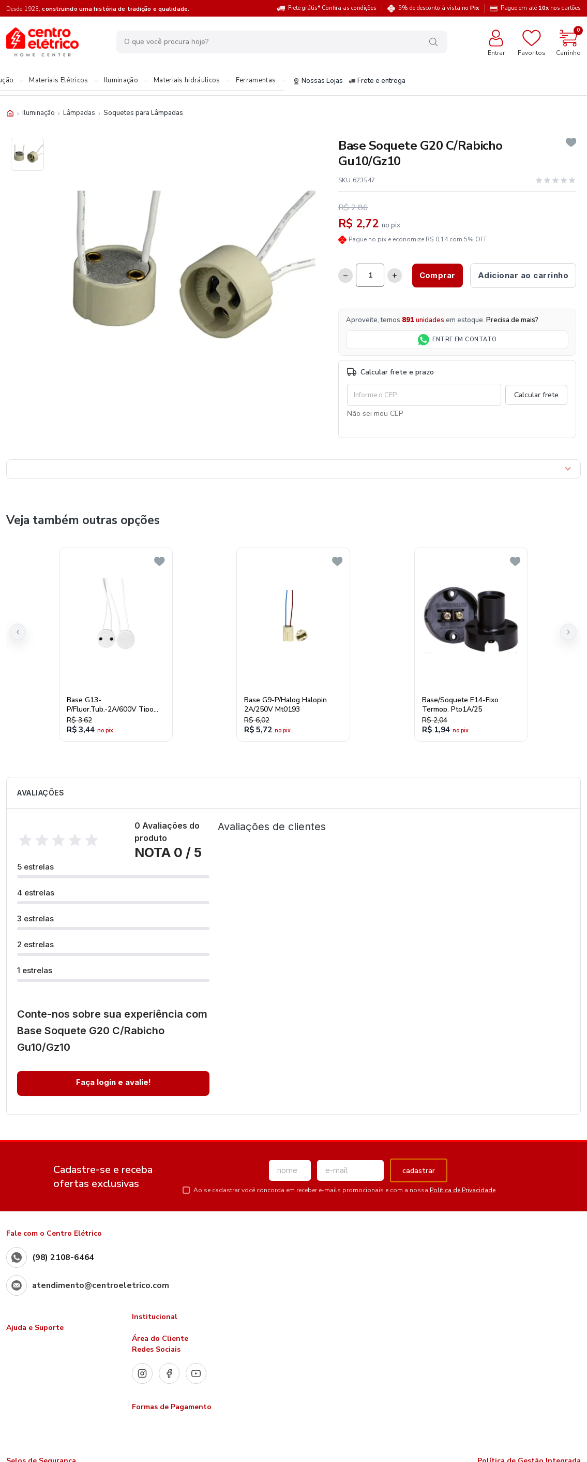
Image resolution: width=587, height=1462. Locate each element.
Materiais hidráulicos (187, 81)
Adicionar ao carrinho (523, 275)
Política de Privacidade (462, 1190)
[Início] (10, 113)
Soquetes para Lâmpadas (143, 113)
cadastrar (418, 1171)
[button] (17, 632)
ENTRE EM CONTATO (457, 339)
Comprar (437, 275)
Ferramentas (256, 81)
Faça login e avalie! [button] (113, 1082)
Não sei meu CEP (375, 413)
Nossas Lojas (318, 81)
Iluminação (121, 81)
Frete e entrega (377, 81)
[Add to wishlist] (571, 142)
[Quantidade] (370, 275)
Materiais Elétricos (58, 81)
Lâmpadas (79, 113)
